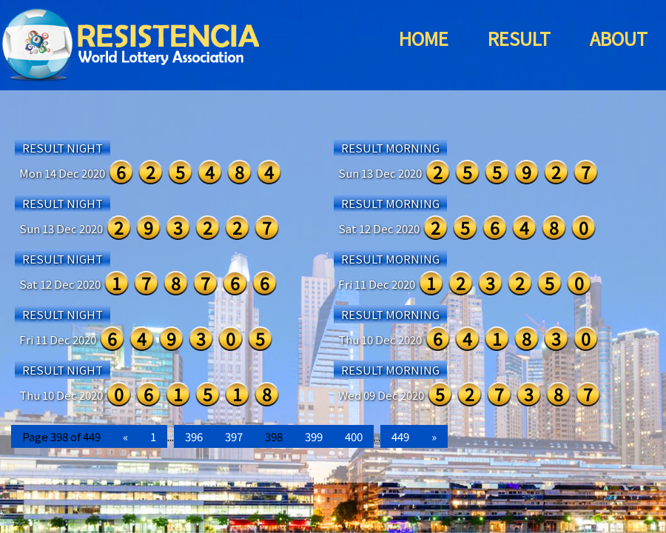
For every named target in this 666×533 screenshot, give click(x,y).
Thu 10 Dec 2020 (380, 339)
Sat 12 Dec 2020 (379, 228)
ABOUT (619, 38)
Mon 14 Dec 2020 (62, 172)
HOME (423, 38)
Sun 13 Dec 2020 (380, 172)
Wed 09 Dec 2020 (381, 394)
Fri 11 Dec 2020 (376, 283)
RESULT (519, 38)
